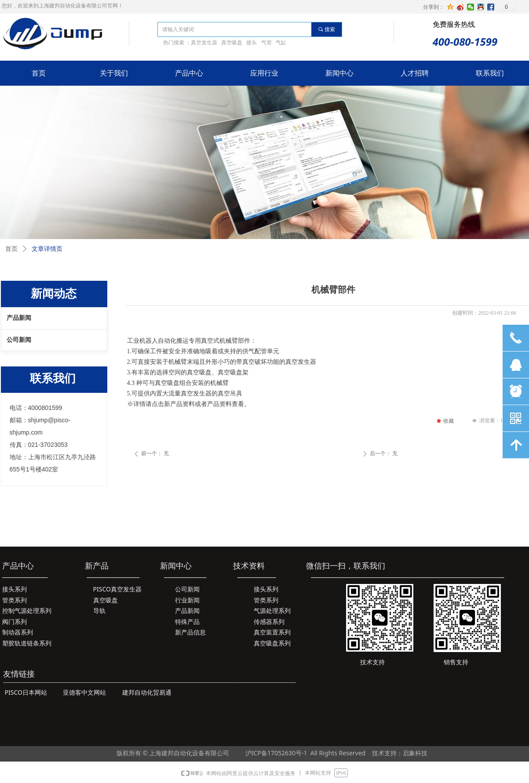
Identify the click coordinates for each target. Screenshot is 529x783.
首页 (11, 249)
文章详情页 (47, 249)
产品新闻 (19, 318)
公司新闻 (19, 340)
